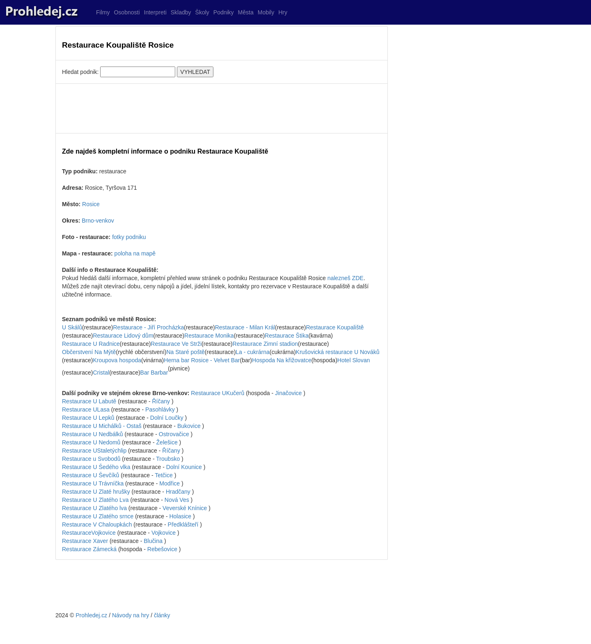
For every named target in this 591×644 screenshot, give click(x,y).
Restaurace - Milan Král (245, 327)
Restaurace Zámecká (89, 549)
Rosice (91, 204)
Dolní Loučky (166, 417)
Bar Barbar (154, 372)
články (162, 615)
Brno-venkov (98, 220)
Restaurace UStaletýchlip (94, 450)
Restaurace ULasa (86, 409)
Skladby (181, 12)
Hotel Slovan (353, 360)
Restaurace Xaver (85, 541)
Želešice (167, 442)
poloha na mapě (135, 253)
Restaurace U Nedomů (91, 442)
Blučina (153, 541)
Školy (202, 12)
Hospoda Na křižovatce (282, 360)
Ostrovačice (174, 434)
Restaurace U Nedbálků (92, 434)
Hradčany (178, 491)
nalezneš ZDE (346, 278)
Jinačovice (288, 393)
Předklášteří (183, 524)
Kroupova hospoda (117, 360)
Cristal (101, 372)
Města (246, 12)
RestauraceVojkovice (89, 532)
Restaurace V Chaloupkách (97, 524)
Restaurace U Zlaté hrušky (96, 491)
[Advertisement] (221, 108)
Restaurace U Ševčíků (90, 475)
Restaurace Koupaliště (335, 327)
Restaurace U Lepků (88, 417)
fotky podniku (129, 237)
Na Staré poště (185, 352)
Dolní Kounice (184, 467)
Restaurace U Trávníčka (93, 483)
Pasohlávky (160, 409)
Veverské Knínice (185, 508)
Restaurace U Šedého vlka (96, 467)
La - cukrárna (252, 352)
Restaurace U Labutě (89, 401)
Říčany (161, 401)
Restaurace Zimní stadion (265, 343)
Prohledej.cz (91, 615)
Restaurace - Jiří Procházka (148, 327)
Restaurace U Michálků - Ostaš (102, 426)
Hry (282, 12)
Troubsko (168, 458)
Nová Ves (177, 500)
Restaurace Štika (287, 335)
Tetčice (164, 475)
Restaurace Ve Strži (176, 343)
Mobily (266, 12)
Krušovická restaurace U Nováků (338, 352)
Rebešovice (162, 549)
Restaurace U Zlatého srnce (97, 516)
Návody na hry (130, 615)
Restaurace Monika (209, 335)
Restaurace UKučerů (217, 393)
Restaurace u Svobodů (91, 458)
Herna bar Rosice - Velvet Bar (202, 360)
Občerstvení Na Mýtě (89, 352)
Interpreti (155, 12)
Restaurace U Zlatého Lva (95, 500)
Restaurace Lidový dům (123, 335)
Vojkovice (163, 532)
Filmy (103, 12)
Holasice (180, 516)
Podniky (223, 12)
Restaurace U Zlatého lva (94, 508)
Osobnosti (127, 12)
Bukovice (189, 426)
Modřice (169, 483)
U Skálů (72, 327)
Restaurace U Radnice (91, 343)
